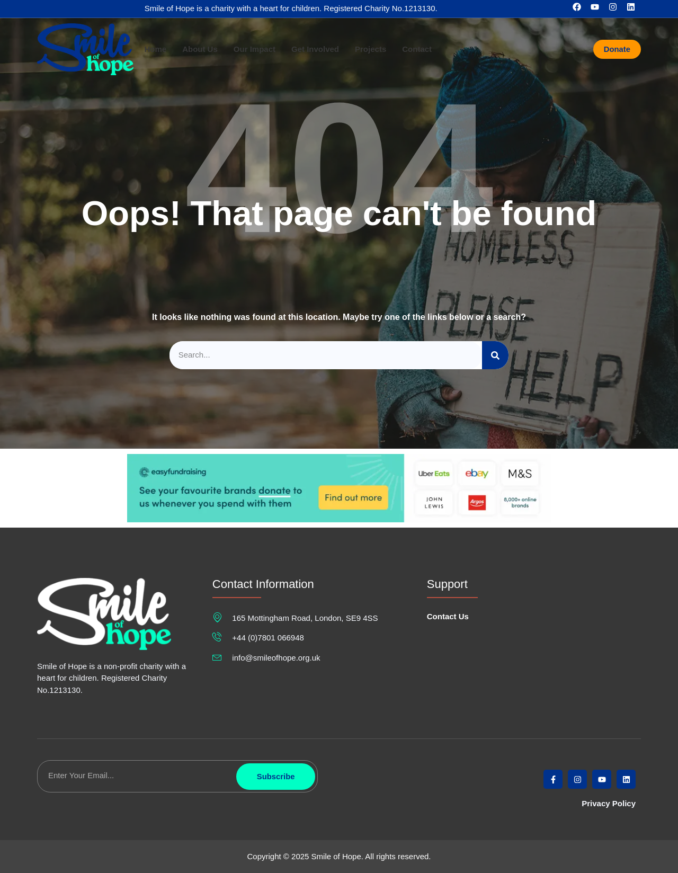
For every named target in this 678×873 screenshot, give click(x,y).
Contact (417, 49)
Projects (370, 49)
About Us (200, 49)
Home (155, 49)
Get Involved (315, 49)
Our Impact (254, 49)
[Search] (495, 355)
